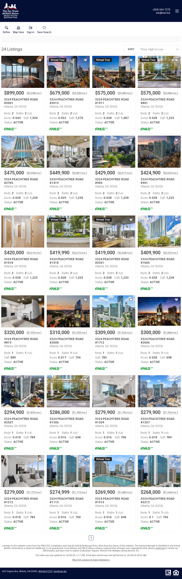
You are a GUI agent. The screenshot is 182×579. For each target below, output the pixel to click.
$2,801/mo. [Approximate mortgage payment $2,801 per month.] (79, 173)
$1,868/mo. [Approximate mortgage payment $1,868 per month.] (170, 332)
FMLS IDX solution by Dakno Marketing (90, 560)
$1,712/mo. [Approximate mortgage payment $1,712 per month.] (79, 492)
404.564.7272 (45, 571)
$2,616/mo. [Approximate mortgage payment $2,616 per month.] (34, 252)
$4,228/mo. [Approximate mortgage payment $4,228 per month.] (79, 93)
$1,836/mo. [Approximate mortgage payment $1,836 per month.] (34, 412)
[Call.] (161, 9)
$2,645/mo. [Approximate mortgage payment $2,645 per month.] (170, 173)
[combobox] (158, 49)
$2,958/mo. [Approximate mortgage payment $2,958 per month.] (34, 173)
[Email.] (161, 12)
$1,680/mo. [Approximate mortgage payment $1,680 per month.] (125, 492)
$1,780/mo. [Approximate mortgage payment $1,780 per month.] (79, 412)
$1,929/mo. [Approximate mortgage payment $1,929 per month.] (79, 332)
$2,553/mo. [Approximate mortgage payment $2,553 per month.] (170, 252)
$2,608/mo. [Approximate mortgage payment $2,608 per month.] (125, 252)
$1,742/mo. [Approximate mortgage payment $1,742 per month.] (125, 412)
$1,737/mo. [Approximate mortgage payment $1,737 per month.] (34, 492)
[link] (6, 30)
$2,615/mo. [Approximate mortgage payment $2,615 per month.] (79, 252)
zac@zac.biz (60, 571)
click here (160, 548)
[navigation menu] (177, 11)
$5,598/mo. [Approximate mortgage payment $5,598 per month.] (34, 93)
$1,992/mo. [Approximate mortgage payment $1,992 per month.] (34, 332)
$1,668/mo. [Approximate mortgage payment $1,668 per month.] (170, 492)
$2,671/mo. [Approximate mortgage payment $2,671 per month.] (125, 173)
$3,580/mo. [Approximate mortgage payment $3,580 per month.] (125, 93)
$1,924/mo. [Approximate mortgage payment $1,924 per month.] (125, 332)
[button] (18, 30)
